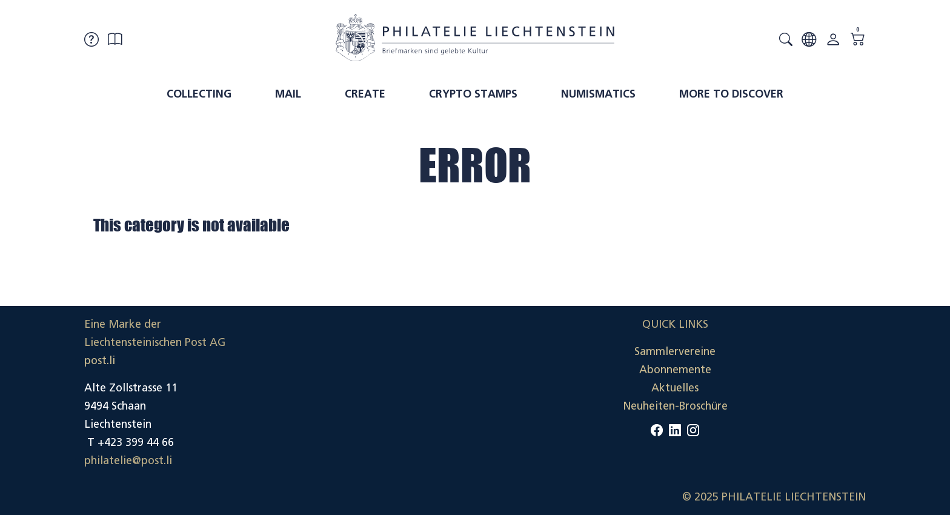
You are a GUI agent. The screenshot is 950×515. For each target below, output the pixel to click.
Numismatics (598, 94)
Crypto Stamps (473, 94)
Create (365, 94)
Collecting (199, 94)
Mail (288, 94)
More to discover (731, 94)
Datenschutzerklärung (811, 387)
